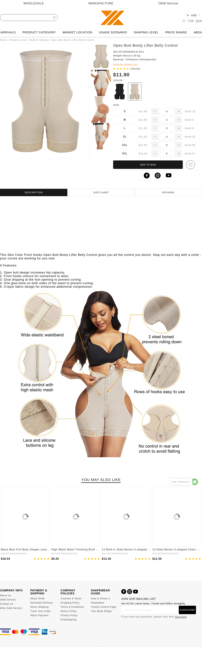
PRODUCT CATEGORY (39, 32)
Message (181, 616)
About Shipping (39, 607)
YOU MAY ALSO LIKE (101, 480)
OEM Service (168, 3)
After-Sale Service (11, 608)
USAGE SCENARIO (113, 32)
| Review (135, 68)
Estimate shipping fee (125, 64)
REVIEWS (168, 192)
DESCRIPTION (34, 192)
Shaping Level (18, 40)
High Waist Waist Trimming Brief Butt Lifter (75, 549)
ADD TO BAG (148, 164)
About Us (5, 595)
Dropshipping (69, 619)
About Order (37, 598)
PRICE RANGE (176, 32)
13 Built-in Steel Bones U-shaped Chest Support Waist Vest (126, 549)
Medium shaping (39, 40)
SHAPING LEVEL (146, 32)
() (190, 20)
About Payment (39, 615)
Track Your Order (40, 611)
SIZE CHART (101, 192)
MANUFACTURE (101, 3)
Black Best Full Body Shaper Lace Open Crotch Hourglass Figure (25, 549)
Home (3, 40)
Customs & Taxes (71, 598)
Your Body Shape (101, 611)
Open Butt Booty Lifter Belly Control (72, 40)
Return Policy (69, 611)
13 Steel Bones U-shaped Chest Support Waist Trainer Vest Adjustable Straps (176, 549)
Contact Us (6, 604)
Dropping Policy (70, 602)
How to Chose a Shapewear (100, 600)
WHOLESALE (33, 3)
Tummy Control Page (103, 607)
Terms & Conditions (72, 607)
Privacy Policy (69, 615)
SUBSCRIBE (187, 610)
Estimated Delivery (41, 602)
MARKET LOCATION (77, 32)
